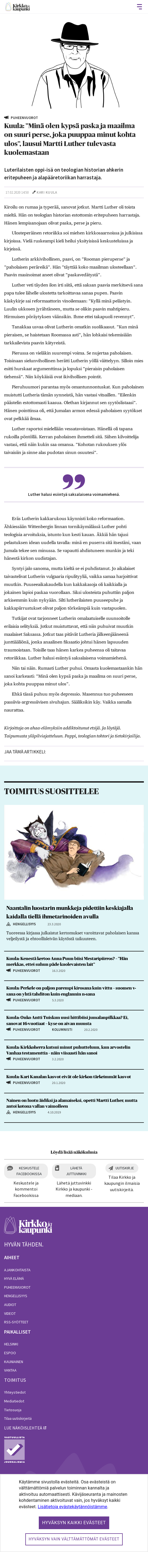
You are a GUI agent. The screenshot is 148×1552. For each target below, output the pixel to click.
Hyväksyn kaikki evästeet (74, 1522)
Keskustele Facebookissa (29, 1171)
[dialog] (74, 1513)
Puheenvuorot (17, 1287)
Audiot (10, 1304)
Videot (10, 1313)
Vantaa (10, 1370)
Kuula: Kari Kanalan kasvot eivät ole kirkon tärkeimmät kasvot (68, 1077)
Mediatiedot (14, 1401)
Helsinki (11, 1344)
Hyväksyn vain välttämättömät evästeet (74, 1539)
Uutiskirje (125, 1168)
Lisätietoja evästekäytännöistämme (72, 1506)
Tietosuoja (12, 1409)
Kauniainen (13, 1361)
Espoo (10, 1352)
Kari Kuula (47, 192)
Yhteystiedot (15, 1392)
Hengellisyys (15, 1295)
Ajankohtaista (17, 1269)
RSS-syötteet (16, 1322)
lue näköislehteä (23, 1428)
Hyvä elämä (14, 1278)
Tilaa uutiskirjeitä (18, 1418)
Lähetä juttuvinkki (76, 1171)
